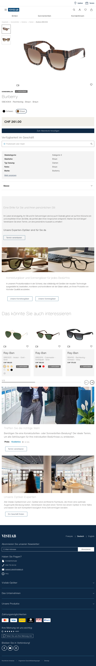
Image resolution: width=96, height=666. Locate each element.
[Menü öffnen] (6, 9)
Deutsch (80, 536)
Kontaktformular (9, 561)
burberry (24, 22)
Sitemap (46, 661)
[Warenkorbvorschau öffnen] (91, 10)
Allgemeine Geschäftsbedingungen (29, 661)
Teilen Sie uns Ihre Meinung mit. (17, 636)
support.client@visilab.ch (14, 569)
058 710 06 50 (10, 565)
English (91, 536)
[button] (80, 10)
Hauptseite (5, 22)
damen (31, 22)
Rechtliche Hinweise (8, 661)
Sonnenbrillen (15, 22)
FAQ (6, 574)
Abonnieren (86, 549)
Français (69, 536)
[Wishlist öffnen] (85, 10)
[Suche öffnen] (74, 10)
